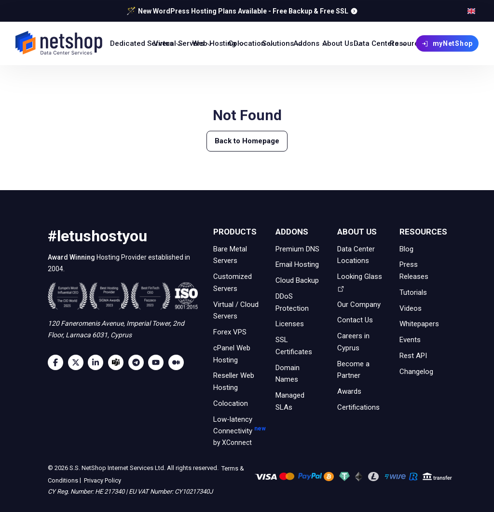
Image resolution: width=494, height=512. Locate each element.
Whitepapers (419, 323)
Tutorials (413, 292)
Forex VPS (230, 332)
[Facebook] (58, 362)
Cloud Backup (297, 280)
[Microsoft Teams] (118, 362)
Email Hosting (297, 264)
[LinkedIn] (98, 362)
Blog (406, 248)
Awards (349, 391)
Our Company (359, 304)
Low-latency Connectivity (236, 432)
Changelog (416, 371)
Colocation (230, 403)
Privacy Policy (101, 480)
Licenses (289, 323)
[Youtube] (158, 362)
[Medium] (178, 362)
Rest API (413, 355)
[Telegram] (138, 362)
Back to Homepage (247, 141)
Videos (410, 308)
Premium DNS (297, 248)
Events (410, 339)
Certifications (358, 407)
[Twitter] (78, 362)
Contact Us (355, 320)
